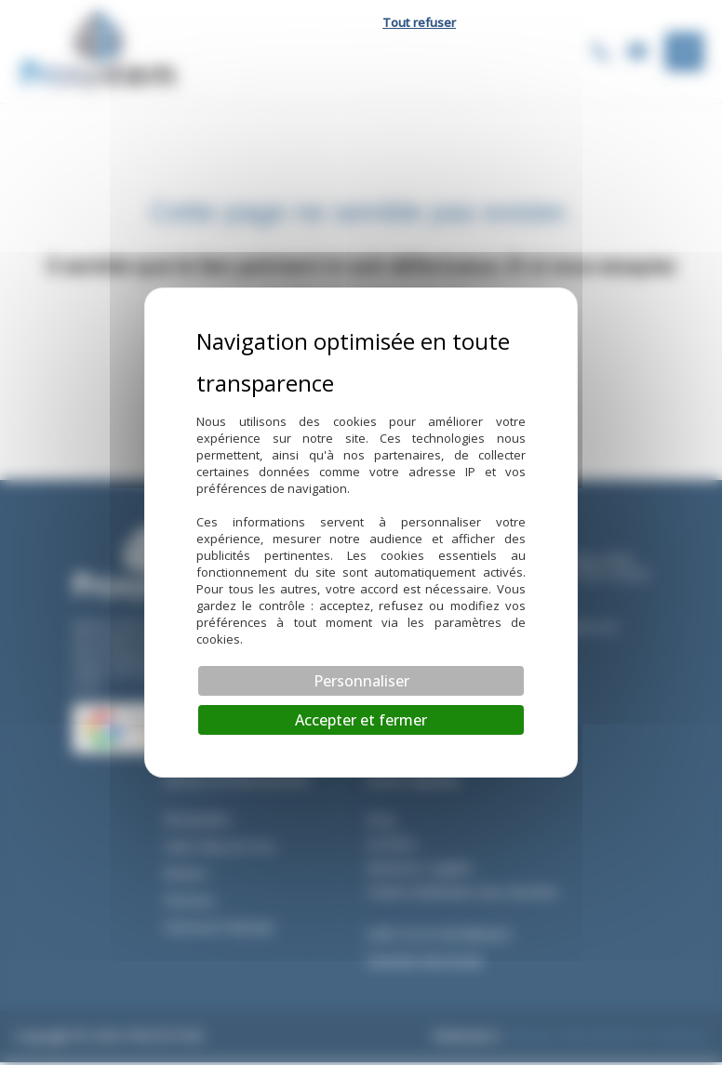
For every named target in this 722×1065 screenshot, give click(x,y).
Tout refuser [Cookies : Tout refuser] (419, 22)
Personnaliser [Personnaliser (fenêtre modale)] (361, 681)
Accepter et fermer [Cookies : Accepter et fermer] (361, 720)
